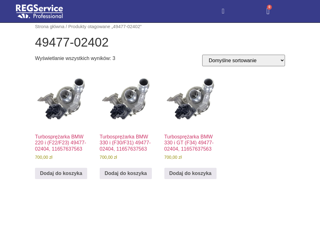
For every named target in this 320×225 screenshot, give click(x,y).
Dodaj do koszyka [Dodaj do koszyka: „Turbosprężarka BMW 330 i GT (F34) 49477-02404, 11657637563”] (190, 173)
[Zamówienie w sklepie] (243, 60)
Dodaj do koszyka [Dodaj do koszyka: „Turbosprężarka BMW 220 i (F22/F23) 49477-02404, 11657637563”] (61, 173)
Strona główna (49, 26)
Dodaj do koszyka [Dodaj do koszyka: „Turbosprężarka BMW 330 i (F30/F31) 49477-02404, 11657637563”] (126, 173)
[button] (223, 11)
